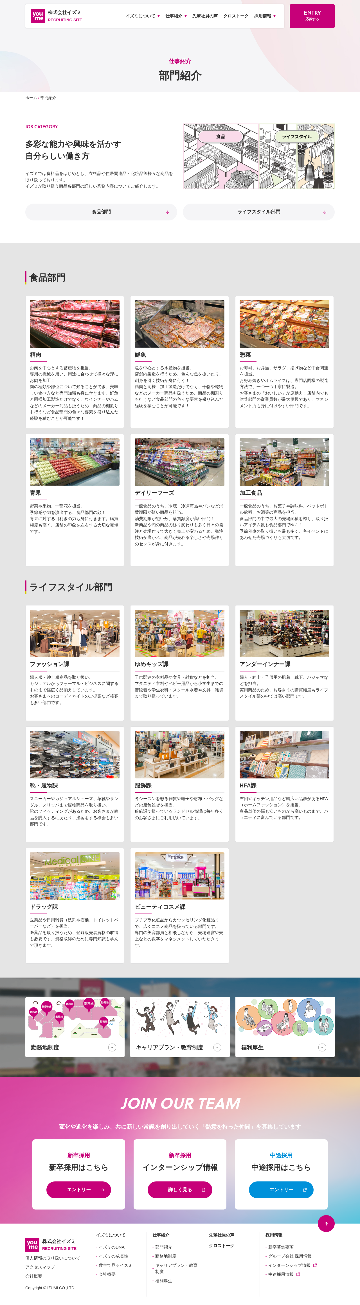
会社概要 (33, 1276)
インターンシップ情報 (289, 1265)
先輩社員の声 (221, 1235)
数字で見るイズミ (115, 1265)
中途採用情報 (281, 1274)
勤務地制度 (165, 1256)
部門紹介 (163, 1247)
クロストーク (221, 1245)
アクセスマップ (40, 1267)
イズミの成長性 (113, 1256)
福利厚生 (163, 1280)
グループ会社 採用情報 (290, 1256)
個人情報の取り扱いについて (52, 1258)
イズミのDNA (112, 1247)
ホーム (31, 97)
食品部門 (101, 212)
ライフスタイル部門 (258, 212)
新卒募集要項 (281, 1247)
